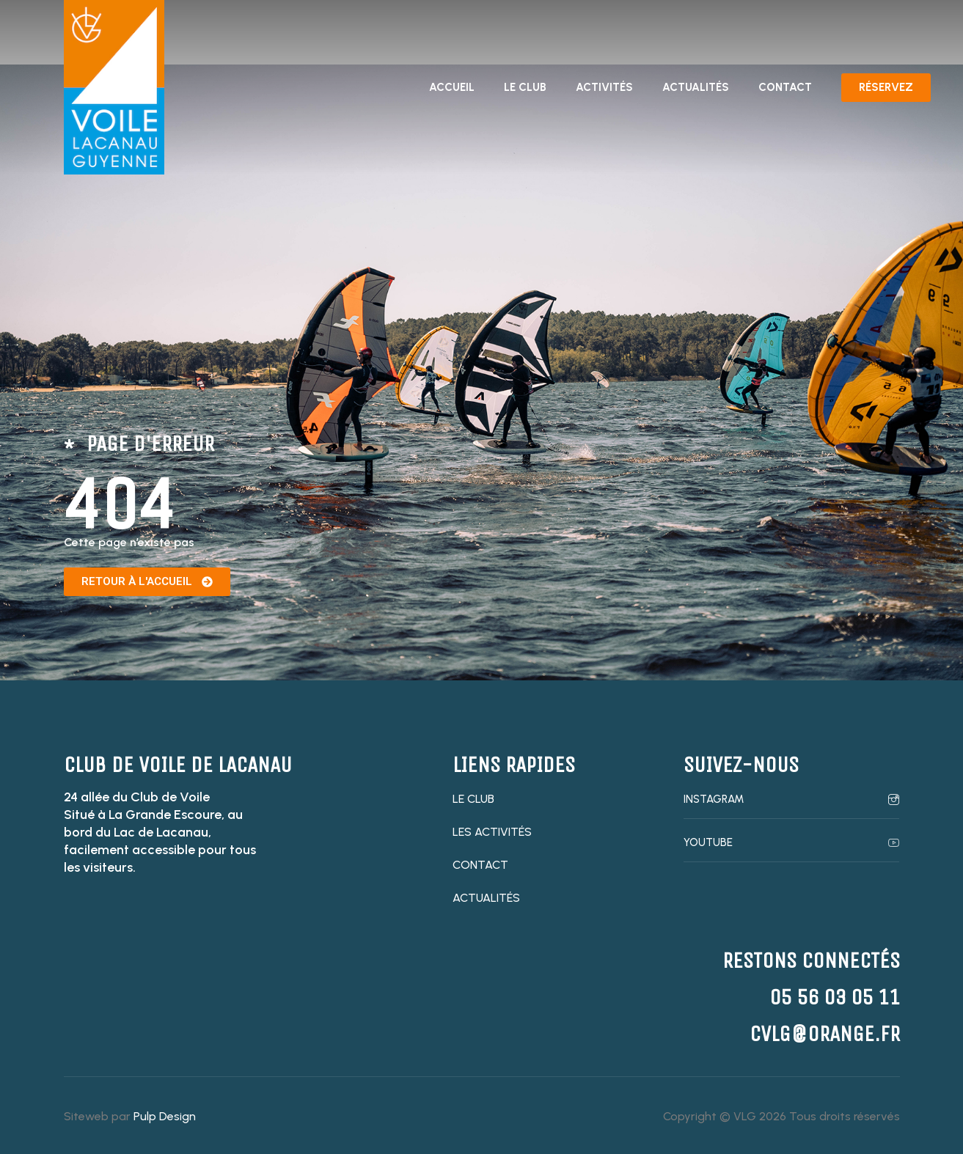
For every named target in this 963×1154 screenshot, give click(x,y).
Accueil (452, 87)
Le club (525, 87)
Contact (785, 87)
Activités (604, 87)
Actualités (695, 87)
